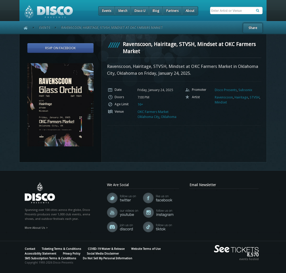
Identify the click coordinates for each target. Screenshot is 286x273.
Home (23, 27)
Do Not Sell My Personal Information (107, 258)
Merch (122, 11)
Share (252, 28)
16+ (140, 104)
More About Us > (36, 228)
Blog (155, 11)
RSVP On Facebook (60, 48)
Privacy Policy (71, 253)
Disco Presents (226, 90)
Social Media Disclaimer (103, 253)
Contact (30, 249)
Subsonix (245, 90)
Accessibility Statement (40, 253)
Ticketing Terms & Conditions (61, 249)
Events (106, 11)
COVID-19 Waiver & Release (106, 249)
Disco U (139, 11)
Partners (172, 11)
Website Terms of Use (146, 249)
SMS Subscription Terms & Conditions (50, 258)
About (190, 11)
